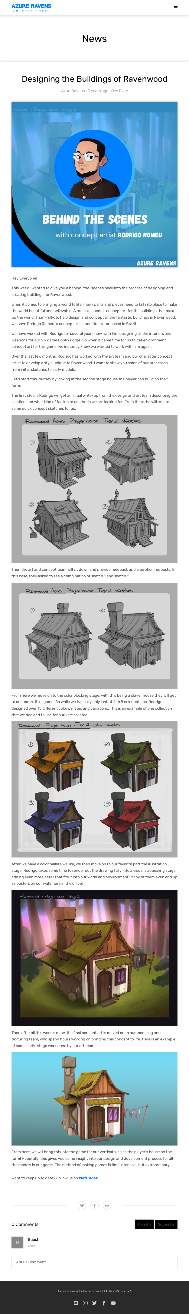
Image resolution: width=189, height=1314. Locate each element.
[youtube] (113, 1303)
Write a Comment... (32, 1262)
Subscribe (166, 1224)
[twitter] (94, 1303)
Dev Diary (119, 90)
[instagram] (85, 1303)
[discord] (76, 1303)
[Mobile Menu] (174, 7)
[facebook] (104, 1303)
